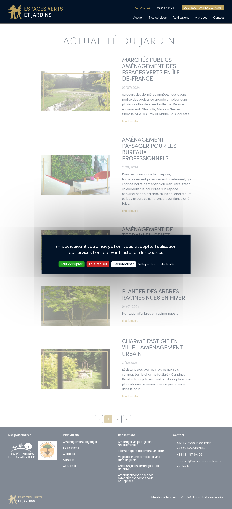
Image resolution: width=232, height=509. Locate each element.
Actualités (142, 7)
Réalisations (180, 17)
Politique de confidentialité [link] (156, 264)
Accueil (138, 17)
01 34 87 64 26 (165, 7)
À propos (201, 17)
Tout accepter (71, 264)
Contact (218, 17)
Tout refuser (98, 264)
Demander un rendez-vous (202, 8)
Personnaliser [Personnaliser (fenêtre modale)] (123, 264)
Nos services (158, 17)
